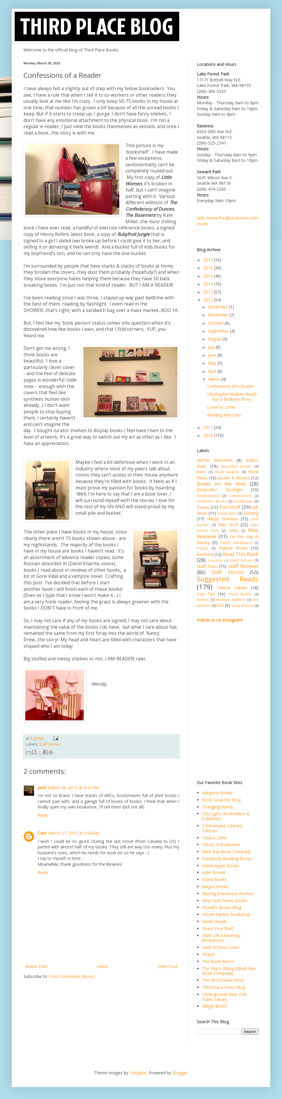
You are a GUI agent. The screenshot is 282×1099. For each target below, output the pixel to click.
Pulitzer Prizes (233, 548)
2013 (208, 292)
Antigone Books (217, 793)
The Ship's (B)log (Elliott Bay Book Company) (229, 971)
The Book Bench (218, 961)
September (219, 331)
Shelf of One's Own (220, 947)
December (218, 307)
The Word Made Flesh (223, 980)
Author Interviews (215, 460)
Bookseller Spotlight (220, 489)
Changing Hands (217, 807)
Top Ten (206, 594)
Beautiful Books (236, 466)
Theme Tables (232, 587)
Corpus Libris (214, 837)
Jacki (42, 787)
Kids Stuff (228, 524)
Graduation (227, 513)
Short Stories (241, 560)
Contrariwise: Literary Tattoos (222, 828)
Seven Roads (214, 921)
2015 (208, 276)
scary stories (242, 605)
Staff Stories (50, 744)
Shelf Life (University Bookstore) (221, 938)
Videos (203, 599)
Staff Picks (207, 566)
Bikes (201, 471)
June (212, 355)
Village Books (215, 1006)
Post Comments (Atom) (72, 976)
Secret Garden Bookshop (226, 914)
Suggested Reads (227, 578)
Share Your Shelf (218, 928)
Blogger (179, 1072)
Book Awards (227, 471)
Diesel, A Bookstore (221, 844)
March (214, 379)
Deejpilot (138, 1072)
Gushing (250, 513)
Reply (43, 815)
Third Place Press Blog (223, 987)
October (216, 323)
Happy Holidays (222, 518)
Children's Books (212, 501)
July (212, 347)
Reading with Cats (224, 415)
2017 (208, 260)
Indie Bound (213, 872)
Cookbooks (243, 501)
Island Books (214, 879)
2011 (208, 427)
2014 (208, 284)
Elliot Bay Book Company (226, 851)
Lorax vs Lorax (221, 407)
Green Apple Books (220, 865)
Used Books (240, 594)
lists (220, 605)
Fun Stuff (229, 507)
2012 (208, 300)
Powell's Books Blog (221, 907)
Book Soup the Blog (221, 800)
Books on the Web (221, 483)
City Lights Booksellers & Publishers (226, 816)
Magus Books (215, 886)
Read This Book (240, 554)
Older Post (167, 966)
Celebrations (240, 495)
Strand (208, 954)
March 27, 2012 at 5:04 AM (73, 833)
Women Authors (231, 599)
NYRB (233, 530)
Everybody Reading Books (227, 858)
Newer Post (36, 966)
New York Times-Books (224, 900)
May (212, 363)
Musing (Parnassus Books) (227, 893)
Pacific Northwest (236, 542)
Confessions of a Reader (230, 386)
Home (102, 966)
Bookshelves (208, 495)
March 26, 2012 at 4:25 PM (73, 787)
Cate (42, 833)
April (212, 371)
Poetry (202, 548)
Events (203, 507)
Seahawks (215, 560)
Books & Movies (234, 478)
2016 (208, 268)
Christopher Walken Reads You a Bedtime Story (232, 396)
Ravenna (205, 554)
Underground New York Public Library (224, 996)
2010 (208, 435)
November (218, 315)
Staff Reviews (243, 566)
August (215, 339)
